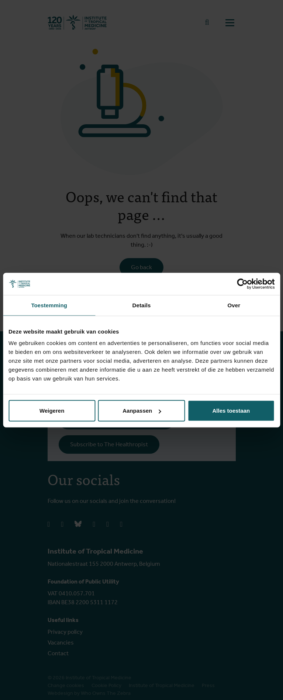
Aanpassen (141, 411)
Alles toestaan (231, 411)
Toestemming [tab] (49, 305)
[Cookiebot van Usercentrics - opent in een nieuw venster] (242, 283)
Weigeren (51, 411)
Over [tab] (234, 305)
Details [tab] (141, 305)
